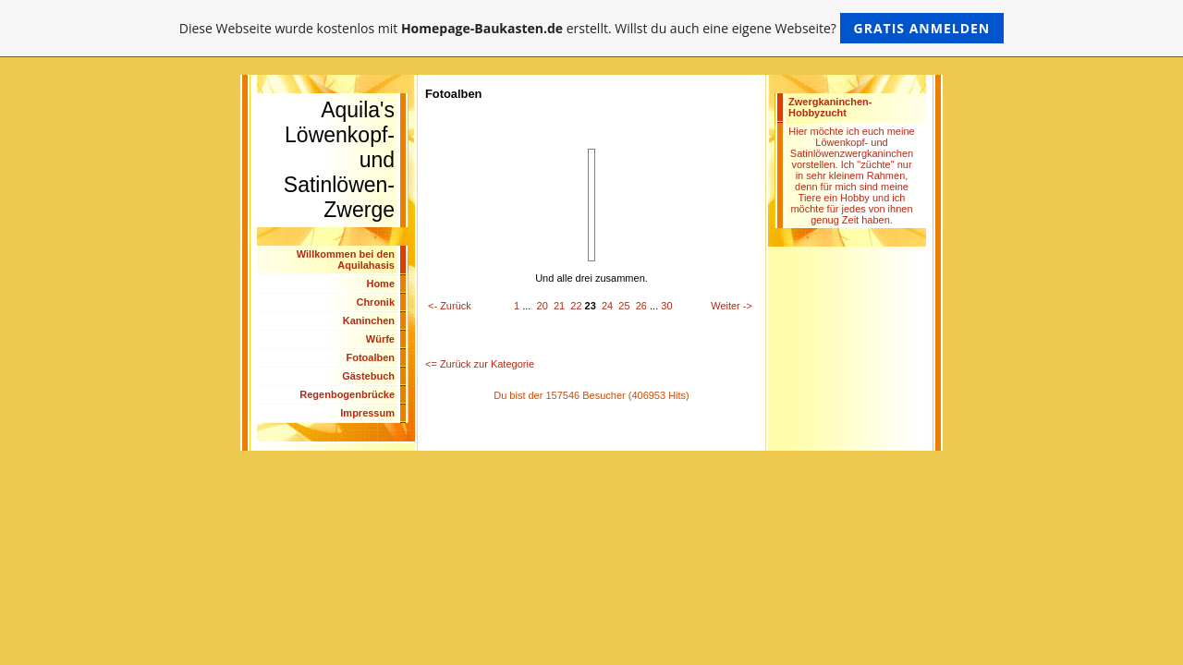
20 (542, 305)
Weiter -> (731, 305)
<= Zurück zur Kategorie (479, 363)
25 (623, 305)
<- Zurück (449, 305)
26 (641, 305)
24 (607, 305)
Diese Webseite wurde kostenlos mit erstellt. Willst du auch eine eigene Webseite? (592, 28)
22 (575, 305)
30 (666, 305)
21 (559, 305)
